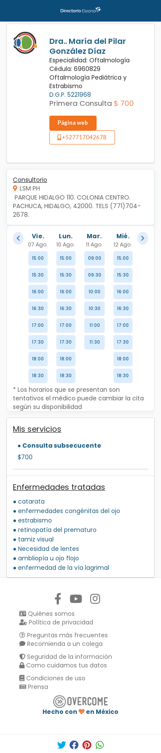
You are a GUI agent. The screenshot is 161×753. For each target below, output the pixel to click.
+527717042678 (82, 137)
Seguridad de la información (65, 656)
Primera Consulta (80, 103)
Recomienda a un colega (61, 643)
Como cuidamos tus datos (63, 665)
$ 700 (124, 103)
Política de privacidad (56, 622)
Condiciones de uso (52, 678)
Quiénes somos (47, 613)
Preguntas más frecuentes (63, 635)
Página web (73, 122)
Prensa (33, 686)
